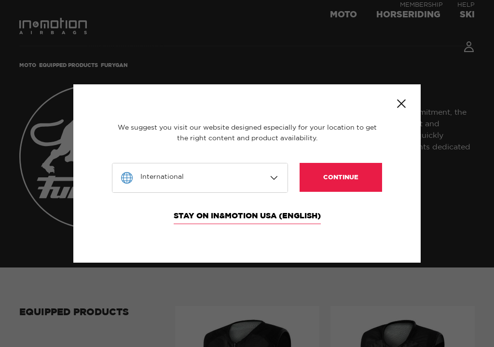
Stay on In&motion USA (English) (247, 216)
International (162, 177)
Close (401, 103)
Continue (340, 177)
